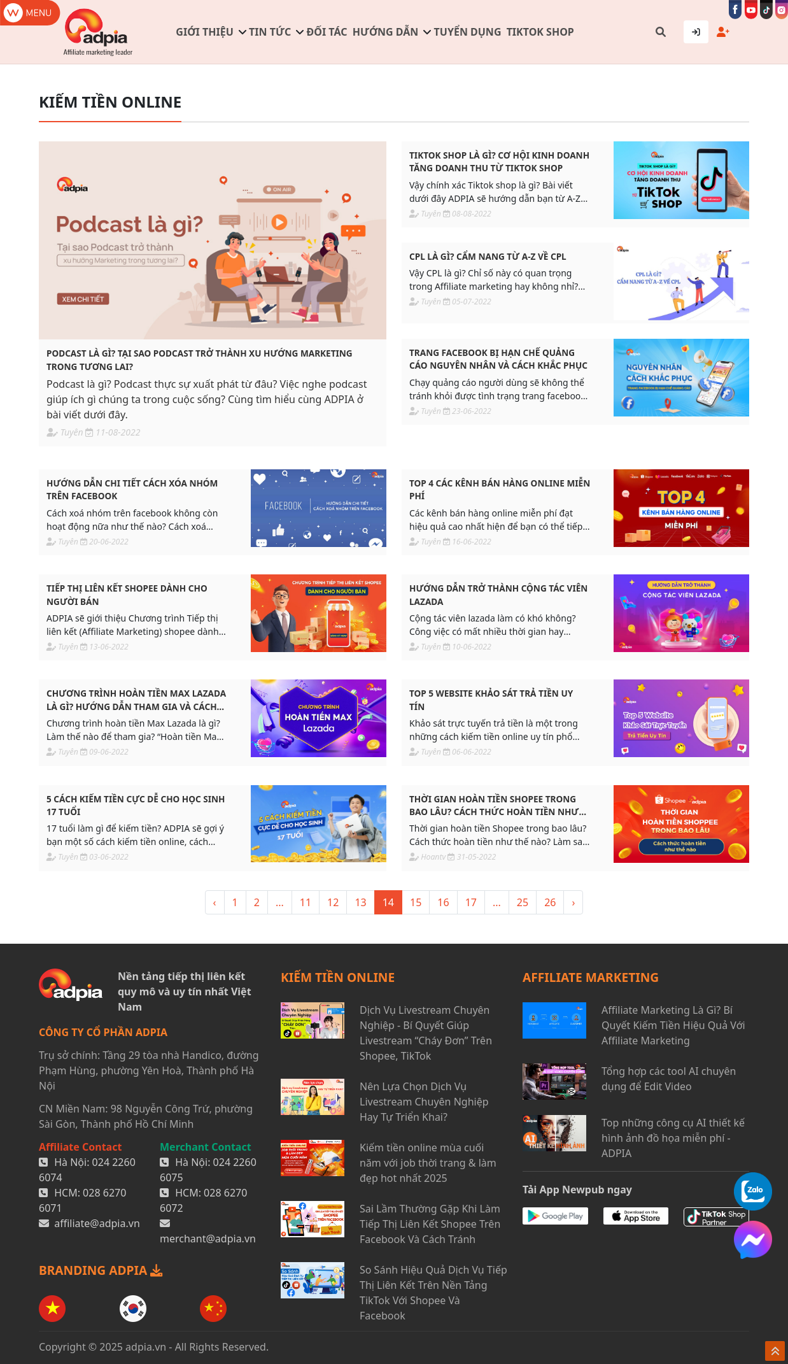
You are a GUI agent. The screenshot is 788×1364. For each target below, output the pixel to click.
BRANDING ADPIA (100, 1270)
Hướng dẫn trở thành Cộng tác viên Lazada (498, 594)
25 (522, 902)
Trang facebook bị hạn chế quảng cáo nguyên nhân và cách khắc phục (498, 358)
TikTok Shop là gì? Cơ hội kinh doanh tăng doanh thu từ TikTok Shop (499, 161)
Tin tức (270, 32)
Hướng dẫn (386, 32)
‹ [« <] (214, 902)
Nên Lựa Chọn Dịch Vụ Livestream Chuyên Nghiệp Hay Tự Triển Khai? (424, 1101)
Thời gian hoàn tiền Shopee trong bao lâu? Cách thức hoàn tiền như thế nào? (494, 806)
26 (550, 902)
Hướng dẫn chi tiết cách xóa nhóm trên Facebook (132, 489)
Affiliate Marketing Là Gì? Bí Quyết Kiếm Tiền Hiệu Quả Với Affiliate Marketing (673, 1025)
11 (305, 902)
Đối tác (327, 32)
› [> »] (573, 902)
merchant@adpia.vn (208, 1239)
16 (443, 902)
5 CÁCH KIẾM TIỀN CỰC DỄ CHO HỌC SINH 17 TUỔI (135, 805)
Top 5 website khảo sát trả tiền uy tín (491, 699)
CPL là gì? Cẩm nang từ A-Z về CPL (487, 256)
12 (333, 902)
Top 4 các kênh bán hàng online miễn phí (499, 489)
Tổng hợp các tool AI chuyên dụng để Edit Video (669, 1078)
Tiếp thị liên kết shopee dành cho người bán (127, 594)
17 (471, 902)
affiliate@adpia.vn (97, 1223)
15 (415, 902)
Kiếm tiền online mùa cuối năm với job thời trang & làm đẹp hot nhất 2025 (428, 1162)
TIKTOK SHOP (540, 32)
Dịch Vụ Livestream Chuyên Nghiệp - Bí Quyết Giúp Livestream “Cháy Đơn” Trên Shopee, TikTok (426, 1033)
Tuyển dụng (468, 32)
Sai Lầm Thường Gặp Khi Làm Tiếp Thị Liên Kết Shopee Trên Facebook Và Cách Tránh (430, 1224)
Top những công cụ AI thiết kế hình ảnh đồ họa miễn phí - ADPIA (673, 1138)
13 (360, 902)
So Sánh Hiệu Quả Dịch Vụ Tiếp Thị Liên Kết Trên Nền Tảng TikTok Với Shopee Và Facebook (433, 1293)
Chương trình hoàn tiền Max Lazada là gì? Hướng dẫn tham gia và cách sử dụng (136, 700)
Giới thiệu (204, 32)
